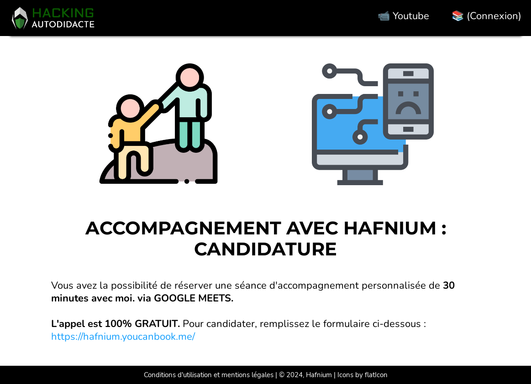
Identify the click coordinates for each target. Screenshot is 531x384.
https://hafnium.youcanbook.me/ (123, 336)
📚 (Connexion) (486, 16)
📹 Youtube (403, 16)
